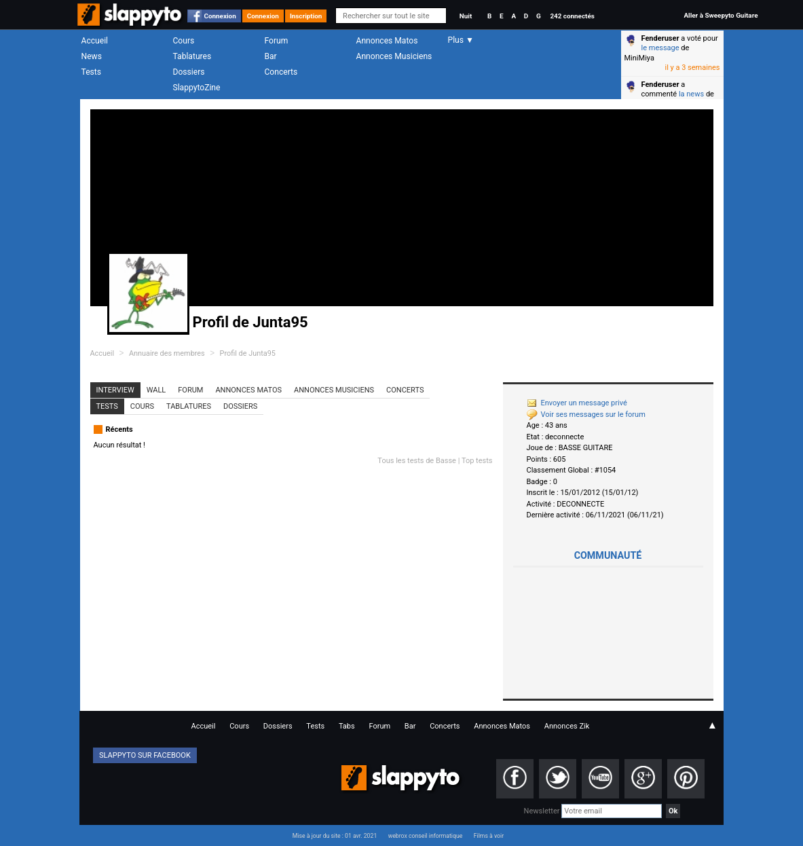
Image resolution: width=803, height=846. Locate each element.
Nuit (466, 16)
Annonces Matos (387, 40)
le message (660, 47)
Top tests (477, 460)
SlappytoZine (197, 87)
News (91, 56)
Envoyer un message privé (577, 403)
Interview (115, 390)
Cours (184, 40)
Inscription (306, 16)
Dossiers (189, 72)
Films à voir (489, 835)
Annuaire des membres (167, 353)
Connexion (220, 16)
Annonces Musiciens (394, 56)
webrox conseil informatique (425, 835)
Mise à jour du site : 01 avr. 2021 (335, 835)
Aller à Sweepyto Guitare (721, 15)
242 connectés (572, 16)
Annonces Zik (567, 726)
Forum (276, 40)
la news (691, 94)
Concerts (281, 72)
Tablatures (192, 56)
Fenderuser (660, 38)
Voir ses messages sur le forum (586, 414)
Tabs (347, 726)
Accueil (95, 40)
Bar (271, 56)
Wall (156, 390)
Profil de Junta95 (248, 353)
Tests (91, 72)
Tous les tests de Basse (416, 460)
